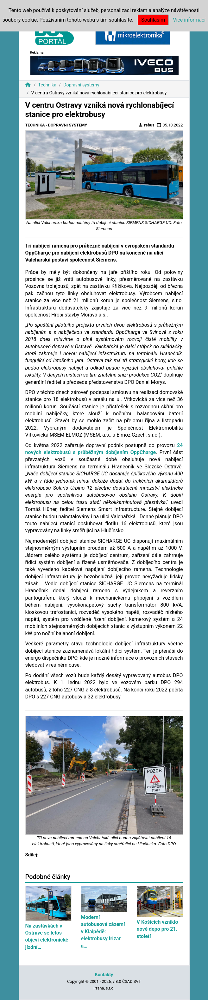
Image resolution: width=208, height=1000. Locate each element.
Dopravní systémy (81, 85)
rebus (146, 124)
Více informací (189, 20)
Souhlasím (153, 20)
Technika (47, 85)
